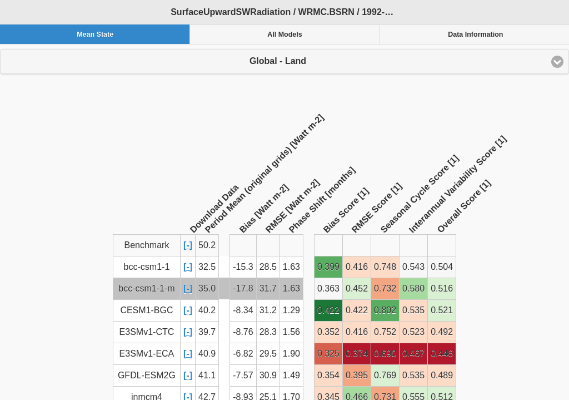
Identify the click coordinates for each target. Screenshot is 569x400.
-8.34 (243, 310)
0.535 (413, 310)
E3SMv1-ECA (146, 353)
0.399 (328, 266)
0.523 (413, 332)
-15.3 (243, 266)
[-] (187, 245)
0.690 (385, 353)
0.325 (328, 353)
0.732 (385, 288)
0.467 (413, 353)
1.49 (291, 375)
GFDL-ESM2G (147, 375)
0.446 (442, 353)
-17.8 (243, 288)
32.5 (207, 266)
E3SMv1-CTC (146, 332)
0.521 (442, 310)
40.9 (207, 353)
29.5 (268, 353)
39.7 (207, 332)
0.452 (357, 288)
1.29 (291, 310)
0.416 (357, 266)
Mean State (95, 34)
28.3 (268, 332)
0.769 (385, 375)
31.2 (268, 310)
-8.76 (243, 332)
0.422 (328, 310)
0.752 (385, 332)
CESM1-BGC (146, 310)
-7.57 (243, 375)
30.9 (268, 375)
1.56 (291, 332)
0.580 (413, 288)
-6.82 (243, 353)
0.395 (357, 375)
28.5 (268, 266)
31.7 (268, 288)
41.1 (207, 375)
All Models (284, 34)
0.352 (328, 332)
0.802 (385, 310)
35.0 (207, 288)
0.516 (442, 288)
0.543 (413, 266)
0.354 (328, 375)
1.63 (291, 266)
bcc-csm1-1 (147, 266)
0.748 (385, 266)
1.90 (291, 353)
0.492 (442, 332)
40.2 (207, 310)
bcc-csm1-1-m (146, 288)
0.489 (442, 375)
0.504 (442, 266)
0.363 (328, 288)
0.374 (357, 353)
